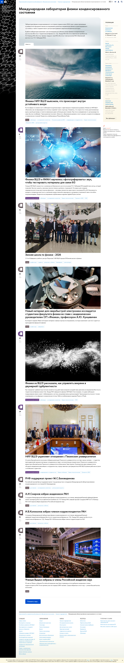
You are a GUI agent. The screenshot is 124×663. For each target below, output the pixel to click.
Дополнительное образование (46, 635)
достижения (33, 488)
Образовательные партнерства (46, 641)
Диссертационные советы (66, 627)
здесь (88, 660)
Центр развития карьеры (45, 637)
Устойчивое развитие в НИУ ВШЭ (26, 625)
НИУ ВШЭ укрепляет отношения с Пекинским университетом (60, 456)
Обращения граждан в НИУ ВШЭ (26, 633)
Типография (83, 627)
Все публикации (111, 118)
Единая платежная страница (25, 651)
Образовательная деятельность (6, 42)
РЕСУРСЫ (83, 618)
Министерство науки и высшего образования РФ (107, 621)
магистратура (67, 262)
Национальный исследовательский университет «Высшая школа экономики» (36, 614)
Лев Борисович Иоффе (7, 64)
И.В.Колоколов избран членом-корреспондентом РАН (55, 511)
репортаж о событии (49, 262)
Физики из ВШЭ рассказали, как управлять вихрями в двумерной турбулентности (55, 384)
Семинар (4, 26)
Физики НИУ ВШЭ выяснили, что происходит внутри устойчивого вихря (55, 102)
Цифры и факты (22, 620)
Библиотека (82, 620)
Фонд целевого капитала (25, 635)
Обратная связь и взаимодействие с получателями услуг (47, 644)
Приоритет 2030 (30, 122)
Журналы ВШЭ (83, 631)
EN (112, 1)
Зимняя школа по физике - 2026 (43, 254)
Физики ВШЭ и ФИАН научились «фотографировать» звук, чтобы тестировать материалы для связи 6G (58, 181)
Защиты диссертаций (64, 629)
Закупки (20, 631)
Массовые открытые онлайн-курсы (108, 626)
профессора (33, 262)
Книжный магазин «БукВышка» (87, 625)
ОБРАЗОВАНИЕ (43, 618)
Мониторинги (63, 625)
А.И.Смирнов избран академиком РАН (47, 494)
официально (41, 326)
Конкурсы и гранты (64, 633)
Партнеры (4, 29)
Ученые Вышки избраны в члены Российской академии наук (58, 579)
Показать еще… (33, 601)
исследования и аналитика (43, 120)
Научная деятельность (6, 37)
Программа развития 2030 (58, 120)
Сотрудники (5, 19)
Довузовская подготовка (45, 622)
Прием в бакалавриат (44, 627)
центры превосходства (41, 122)
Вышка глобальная (62, 472)
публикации (33, 120)
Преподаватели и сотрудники (26, 627)
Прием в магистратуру (44, 631)
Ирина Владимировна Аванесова (7, 73)
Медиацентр (83, 629)
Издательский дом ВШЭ (85, 622)
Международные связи (6, 33)
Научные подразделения (61, 614)
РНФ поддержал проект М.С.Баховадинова (49, 478)
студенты (40, 262)
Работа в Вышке (22, 654)
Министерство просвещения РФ (108, 624)
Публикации (5, 23)
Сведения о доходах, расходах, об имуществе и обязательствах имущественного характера (27, 641)
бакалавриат (59, 262)
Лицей (40, 620)
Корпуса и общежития (24, 629)
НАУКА (62, 618)
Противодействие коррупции (26, 637)
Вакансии (4, 46)
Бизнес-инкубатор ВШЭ (44, 639)
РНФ (86, 198)
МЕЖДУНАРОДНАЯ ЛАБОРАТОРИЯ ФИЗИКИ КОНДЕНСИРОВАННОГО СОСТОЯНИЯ (9, 9)
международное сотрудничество (75, 120)
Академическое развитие (65, 631)
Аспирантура (42, 633)
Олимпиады (42, 625)
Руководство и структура (24, 622)
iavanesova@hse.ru (6, 84)
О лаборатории (6, 16)
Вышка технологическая (90, 120)
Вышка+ (41, 629)
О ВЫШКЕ (22, 618)
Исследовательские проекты (66, 622)
